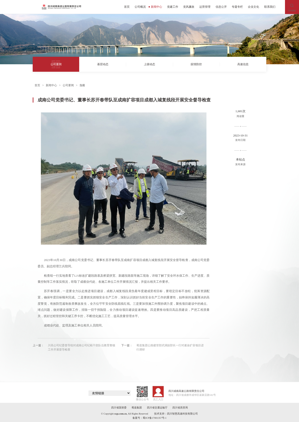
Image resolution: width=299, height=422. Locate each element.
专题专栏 (237, 6)
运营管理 (204, 6)
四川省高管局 (180, 407)
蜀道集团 (137, 407)
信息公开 (221, 6)
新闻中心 (155, 6)
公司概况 (140, 6)
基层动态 (102, 64)
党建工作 (172, 6)
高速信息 (243, 64)
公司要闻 (56, 64)
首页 (127, 6)
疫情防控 (196, 64)
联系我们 (269, 6)
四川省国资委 (119, 407)
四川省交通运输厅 (157, 407)
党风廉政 (188, 6)
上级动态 (149, 64)
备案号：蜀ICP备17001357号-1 (149, 418)
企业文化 (253, 6)
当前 (82, 85)
